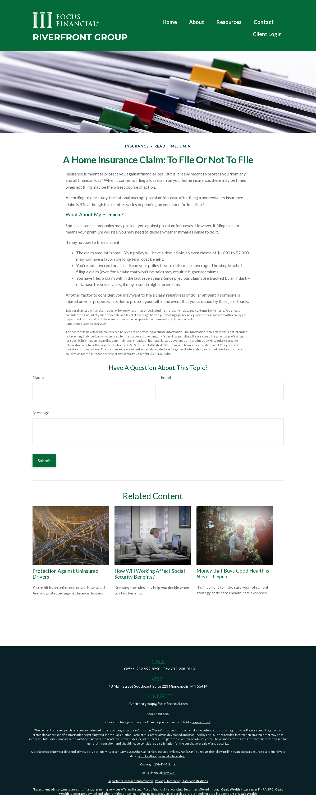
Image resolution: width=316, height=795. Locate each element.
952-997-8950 (148, 669)
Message (41, 412)
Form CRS (162, 713)
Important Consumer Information (130, 781)
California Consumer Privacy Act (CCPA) (168, 751)
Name (38, 377)
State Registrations (195, 781)
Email (166, 377)
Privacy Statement (167, 781)
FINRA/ (262, 789)
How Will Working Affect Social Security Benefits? (150, 574)
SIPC (270, 789)
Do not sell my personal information (161, 756)
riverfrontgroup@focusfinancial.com (158, 703)
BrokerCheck (201, 722)
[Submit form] (44, 460)
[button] (170, 13)
